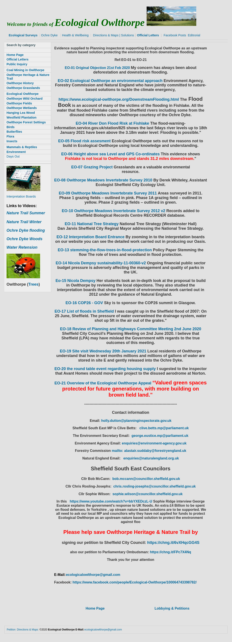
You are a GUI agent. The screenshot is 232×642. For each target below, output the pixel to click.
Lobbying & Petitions (172, 608)
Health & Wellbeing (75, 35)
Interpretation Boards (21, 196)
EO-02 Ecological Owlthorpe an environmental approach (110, 81)
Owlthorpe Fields (19, 103)
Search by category (21, 45)
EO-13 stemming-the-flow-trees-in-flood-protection (105, 250)
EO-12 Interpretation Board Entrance (90, 237)
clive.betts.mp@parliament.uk (164, 428)
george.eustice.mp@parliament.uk (160, 435)
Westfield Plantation (21, 117)
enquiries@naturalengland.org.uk (151, 458)
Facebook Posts (175, 35)
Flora (10, 136)
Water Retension (22, 247)
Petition (11, 629)
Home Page (95, 608)
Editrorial (194, 35)
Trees (33, 284)
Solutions (127, 35)
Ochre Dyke (49, 35)
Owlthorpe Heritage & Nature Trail (28, 76)
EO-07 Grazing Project (92, 167)
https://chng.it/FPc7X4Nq (170, 552)
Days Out (13, 156)
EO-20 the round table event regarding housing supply (105, 369)
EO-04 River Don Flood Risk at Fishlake (112, 123)
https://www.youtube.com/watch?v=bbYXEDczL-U (111, 501)
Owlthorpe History (20, 83)
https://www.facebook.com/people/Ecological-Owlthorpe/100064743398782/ (134, 582)
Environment (16, 152)
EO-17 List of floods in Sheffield (84, 311)
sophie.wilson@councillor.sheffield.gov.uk (147, 494)
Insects (12, 141)
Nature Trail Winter (24, 222)
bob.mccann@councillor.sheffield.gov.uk (146, 479)
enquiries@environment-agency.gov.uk (154, 443)
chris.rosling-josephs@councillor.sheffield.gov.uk (154, 486)
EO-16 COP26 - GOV (84, 303)
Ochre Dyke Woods (24, 239)
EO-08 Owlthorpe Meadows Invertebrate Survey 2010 (103, 180)
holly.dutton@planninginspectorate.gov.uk (136, 420)
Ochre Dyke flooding (26, 230)
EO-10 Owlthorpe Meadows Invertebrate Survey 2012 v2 (114, 211)
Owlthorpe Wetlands (22, 108)
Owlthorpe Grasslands (23, 88)
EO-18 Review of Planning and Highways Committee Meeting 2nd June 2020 (130, 329)
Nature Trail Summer (26, 213)
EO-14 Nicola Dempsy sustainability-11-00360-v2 (101, 263)
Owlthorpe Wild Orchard (24, 98)
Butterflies (14, 131)
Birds (11, 127)
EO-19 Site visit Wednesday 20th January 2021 (103, 351)
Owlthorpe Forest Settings (26, 122)
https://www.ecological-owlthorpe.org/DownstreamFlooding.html (119, 99)
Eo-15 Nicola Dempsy (75, 280)
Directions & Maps (106, 35)
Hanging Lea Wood (21, 112)
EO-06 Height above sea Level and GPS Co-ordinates (110, 154)
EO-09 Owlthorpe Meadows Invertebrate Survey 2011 (108, 193)
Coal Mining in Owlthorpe (25, 70)
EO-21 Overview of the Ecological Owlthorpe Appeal (102, 383)
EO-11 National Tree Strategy (92, 224)
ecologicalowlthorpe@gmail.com (93, 575)
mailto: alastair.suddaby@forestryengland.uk (149, 451)
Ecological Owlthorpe (23, 94)
